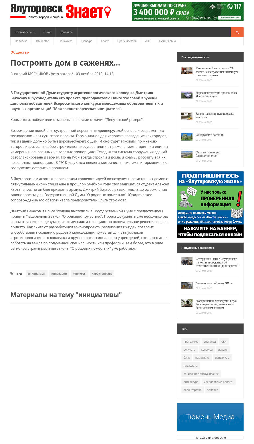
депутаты (190, 350)
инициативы (37, 273)
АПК (148, 41)
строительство (102, 273)
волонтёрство (192, 390)
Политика (21, 41)
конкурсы (79, 273)
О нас (47, 32)
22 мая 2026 (204, 313)
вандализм (222, 358)
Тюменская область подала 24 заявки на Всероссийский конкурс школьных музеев (216, 71)
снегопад (210, 342)
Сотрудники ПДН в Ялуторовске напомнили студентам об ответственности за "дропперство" (216, 262)
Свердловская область (218, 382)
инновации (59, 273)
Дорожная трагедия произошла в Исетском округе (216, 94)
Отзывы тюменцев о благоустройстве (208, 154)
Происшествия (127, 41)
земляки (212, 390)
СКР (223, 342)
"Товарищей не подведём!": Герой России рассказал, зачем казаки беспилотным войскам (216, 304)
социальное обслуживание (201, 374)
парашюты (191, 366)
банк (187, 358)
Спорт (105, 41)
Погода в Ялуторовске (210, 438)
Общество (42, 41)
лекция (222, 350)
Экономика (65, 41)
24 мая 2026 (204, 140)
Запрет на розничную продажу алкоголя (214, 115)
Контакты (66, 32)
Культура (86, 41)
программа (191, 342)
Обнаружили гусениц (209, 135)
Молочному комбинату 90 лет (214, 283)
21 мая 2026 (204, 271)
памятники (202, 358)
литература (191, 382)
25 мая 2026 (204, 80)
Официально (167, 41)
